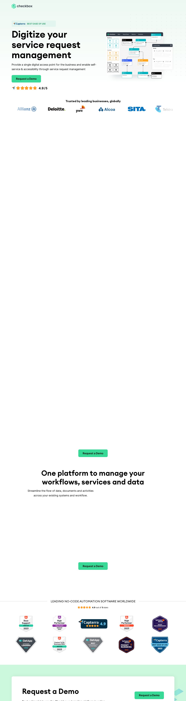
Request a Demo (26, 78)
